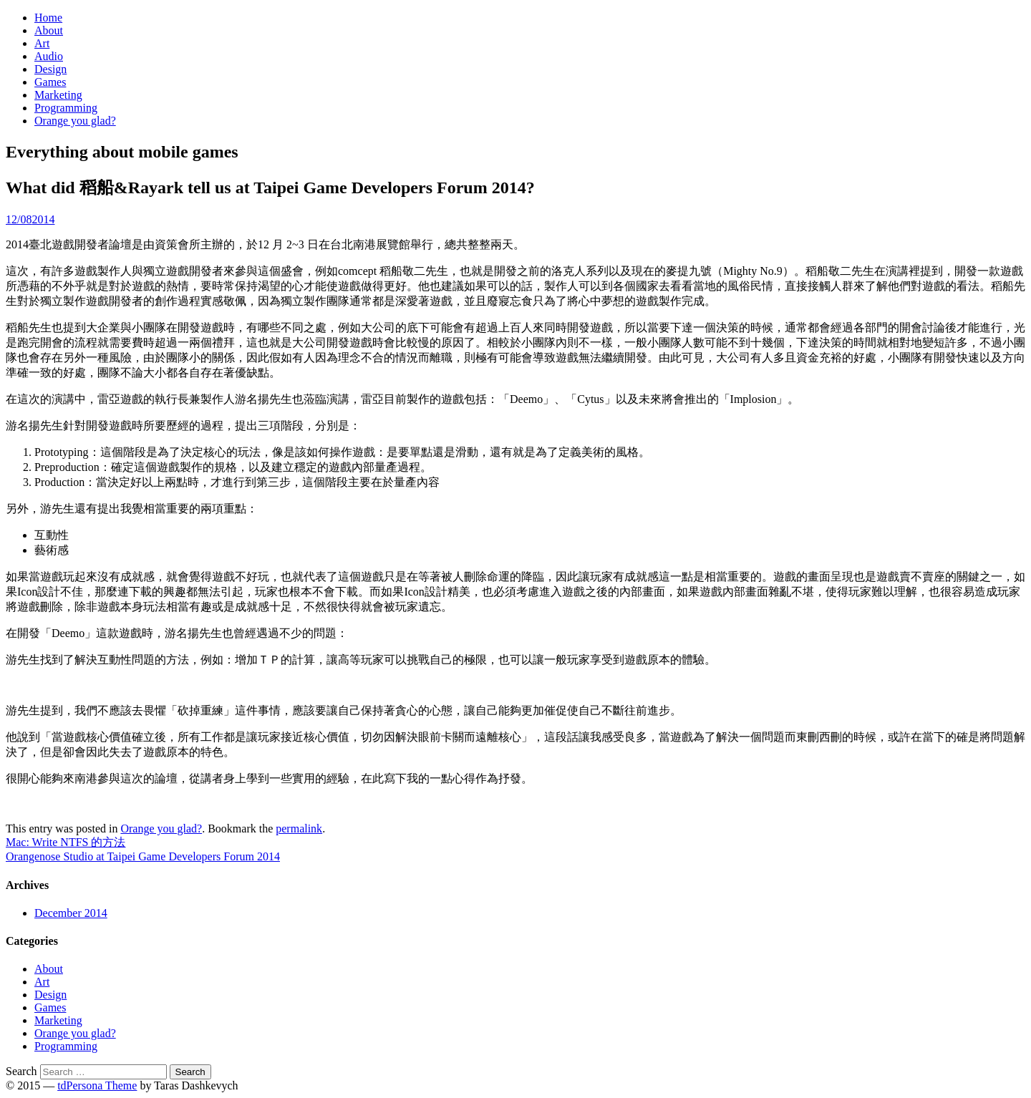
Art (41, 43)
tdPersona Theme (97, 1085)
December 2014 (70, 913)
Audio (48, 56)
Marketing (58, 95)
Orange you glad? (75, 121)
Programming (65, 108)
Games (50, 82)
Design (50, 69)
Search (21, 1071)
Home (48, 17)
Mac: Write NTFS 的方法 (66, 842)
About (48, 30)
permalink (299, 828)
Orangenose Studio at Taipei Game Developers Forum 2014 (143, 856)
